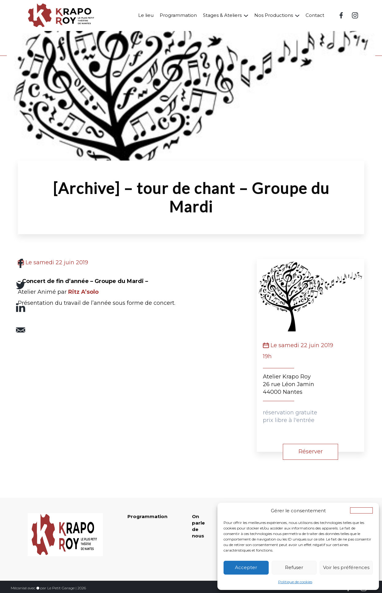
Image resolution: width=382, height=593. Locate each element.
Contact (315, 15)
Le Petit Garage (61, 588)
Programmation (178, 15)
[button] (361, 510)
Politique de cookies (295, 581)
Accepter (246, 567)
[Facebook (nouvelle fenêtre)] (341, 15)
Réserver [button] (310, 451)
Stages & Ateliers (222, 15)
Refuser (294, 567)
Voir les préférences (346, 567)
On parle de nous (198, 526)
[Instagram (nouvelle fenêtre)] (355, 15)
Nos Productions (273, 15)
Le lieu (146, 15)
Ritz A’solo (83, 292)
